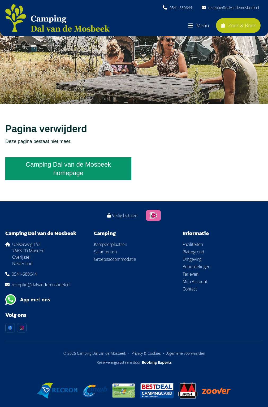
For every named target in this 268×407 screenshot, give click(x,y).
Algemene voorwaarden (185, 353)
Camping (105, 233)
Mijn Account (195, 281)
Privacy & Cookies (146, 353)
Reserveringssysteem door (134, 362)
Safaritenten (105, 252)
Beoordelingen (196, 267)
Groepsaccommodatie (115, 259)
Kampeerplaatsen (110, 244)
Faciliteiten (193, 244)
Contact (190, 289)
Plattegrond (193, 252)
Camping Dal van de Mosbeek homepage (68, 168)
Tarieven (190, 274)
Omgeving (192, 259)
